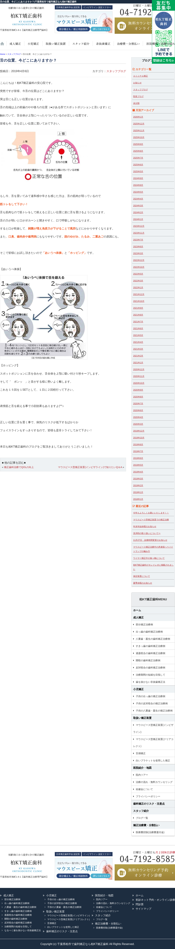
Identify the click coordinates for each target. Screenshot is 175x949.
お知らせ (137, 83)
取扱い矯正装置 (55, 45)
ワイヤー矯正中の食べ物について (149, 558)
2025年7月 (138, 158)
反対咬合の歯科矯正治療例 (150, 667)
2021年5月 (138, 335)
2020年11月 (138, 376)
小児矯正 (33, 45)
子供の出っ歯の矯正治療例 (150, 696)
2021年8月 (138, 315)
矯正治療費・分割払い (146, 825)
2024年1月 (138, 219)
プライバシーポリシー (148, 796)
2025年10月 (138, 137)
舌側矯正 (141, 753)
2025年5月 (138, 171)
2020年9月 (138, 390)
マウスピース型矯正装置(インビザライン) (153, 728)
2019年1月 (138, 492)
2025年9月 (138, 144)
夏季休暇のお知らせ (142, 583)
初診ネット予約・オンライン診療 (155, 899)
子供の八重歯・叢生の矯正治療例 (154, 710)
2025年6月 (138, 164)
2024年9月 (138, 178)
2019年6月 (138, 458)
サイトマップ (143, 908)
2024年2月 (138, 212)
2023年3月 (138, 253)
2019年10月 (138, 438)
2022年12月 (138, 260)
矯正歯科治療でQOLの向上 (19, 467)
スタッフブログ (116, 71)
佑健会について (144, 789)
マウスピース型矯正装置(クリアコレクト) (153, 743)
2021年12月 (138, 294)
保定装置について (141, 576)
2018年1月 (138, 499)
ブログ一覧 (142, 818)
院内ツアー (142, 774)
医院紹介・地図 (159, 45)
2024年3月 (138, 205)
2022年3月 (138, 281)
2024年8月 (138, 185)
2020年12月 (138, 369)
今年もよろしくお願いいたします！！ (151, 513)
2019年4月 (138, 472)
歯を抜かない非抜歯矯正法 (102, 45)
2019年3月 (138, 478)
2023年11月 (138, 233)
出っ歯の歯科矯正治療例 (149, 631)
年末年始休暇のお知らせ (144, 526)
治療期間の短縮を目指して (150, 674)
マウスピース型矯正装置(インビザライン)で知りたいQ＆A (90, 467)
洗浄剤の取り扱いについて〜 (146, 533)
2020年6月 (138, 410)
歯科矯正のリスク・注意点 (149, 803)
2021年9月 (138, 308)
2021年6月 (138, 328)
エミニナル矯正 (140, 76)
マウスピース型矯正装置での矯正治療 (151, 519)
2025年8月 (138, 151)
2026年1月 (138, 117)
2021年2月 (138, 356)
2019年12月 (138, 431)
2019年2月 (138, 485)
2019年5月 (138, 465)
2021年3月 (138, 349)
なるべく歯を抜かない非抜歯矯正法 (22, 930)
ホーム (3, 45)
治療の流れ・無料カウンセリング (154, 782)
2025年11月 (138, 130)
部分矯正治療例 (144, 624)
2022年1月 (138, 287)
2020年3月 (138, 424)
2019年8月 (138, 444)
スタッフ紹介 (80, 45)
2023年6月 (138, 246)
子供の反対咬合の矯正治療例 (152, 703)
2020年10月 (138, 383)
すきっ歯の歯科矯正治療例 (150, 646)
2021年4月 (138, 342)
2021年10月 (138, 301)
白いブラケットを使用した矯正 (153, 760)
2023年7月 (138, 240)
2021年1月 (138, 362)
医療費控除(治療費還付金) (150, 832)
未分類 (136, 103)
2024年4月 (138, 199)
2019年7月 (138, 451)
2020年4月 (138, 417)
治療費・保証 (128, 45)
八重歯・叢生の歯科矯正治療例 (153, 638)
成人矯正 (138, 617)
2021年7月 (138, 321)
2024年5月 (138, 192)
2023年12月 (138, 226)
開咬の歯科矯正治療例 (148, 660)
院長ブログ (138, 96)
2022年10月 (138, 267)
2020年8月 (138, 397)
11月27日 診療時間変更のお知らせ (150, 540)
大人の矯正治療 (15, 45)
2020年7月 (138, 403)
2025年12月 (138, 124)
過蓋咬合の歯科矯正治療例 (150, 653)
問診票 (140, 904)
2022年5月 (138, 274)
